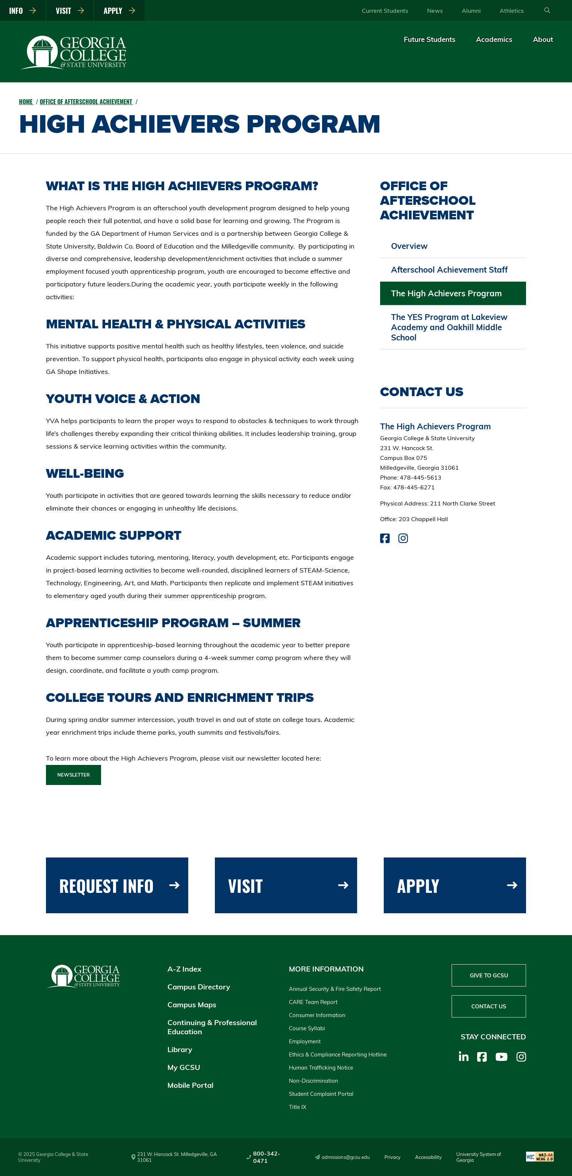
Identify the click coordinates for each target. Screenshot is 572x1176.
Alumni (471, 10)
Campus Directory (198, 986)
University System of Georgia (478, 1157)
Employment (305, 1041)
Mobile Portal (190, 1085)
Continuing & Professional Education (212, 1027)
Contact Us (488, 1006)
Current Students (385, 10)
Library (179, 1049)
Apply (119, 10)
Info (22, 10)
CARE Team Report (313, 1002)
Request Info (119, 885)
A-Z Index (184, 968)
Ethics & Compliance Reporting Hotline (338, 1054)
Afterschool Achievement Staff (449, 270)
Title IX (297, 1106)
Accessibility (428, 1157)
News (435, 10)
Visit (70, 10)
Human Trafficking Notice (321, 1067)
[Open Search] (547, 10)
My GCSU (183, 1067)
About (543, 39)
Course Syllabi (307, 1028)
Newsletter (73, 775)
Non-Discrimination (313, 1080)
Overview (409, 246)
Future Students (430, 39)
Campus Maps (191, 1004)
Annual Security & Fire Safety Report (335, 988)
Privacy (392, 1157)
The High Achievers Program (446, 293)
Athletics (512, 10)
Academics (494, 39)
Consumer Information (317, 1015)
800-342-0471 (263, 1157)
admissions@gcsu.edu (342, 1157)
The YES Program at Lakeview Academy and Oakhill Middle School (449, 327)
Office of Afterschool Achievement (87, 101)
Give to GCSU (489, 975)
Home (26, 101)
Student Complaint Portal (321, 1093)
